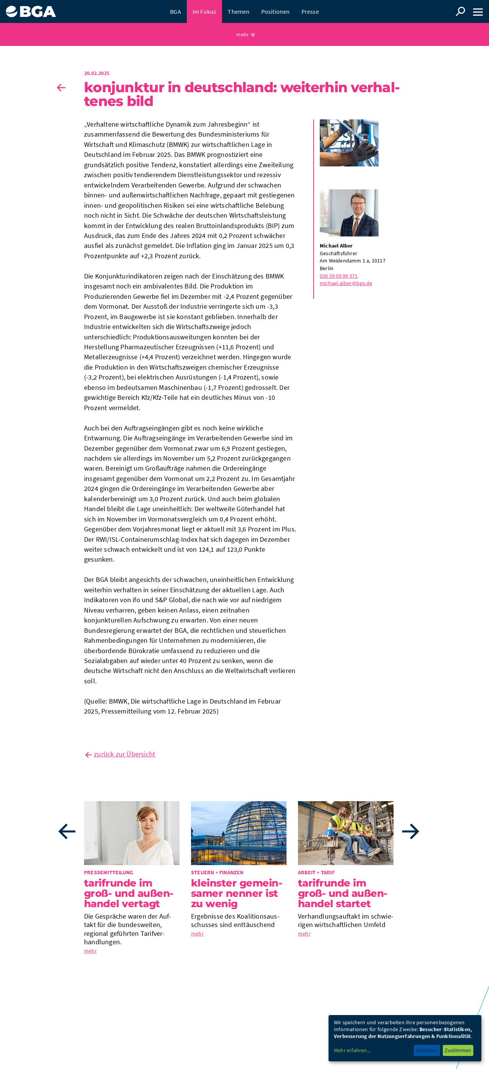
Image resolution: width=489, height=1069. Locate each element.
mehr (242, 34)
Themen (238, 11)
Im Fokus (205, 11)
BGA (175, 11)
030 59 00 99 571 (339, 275)
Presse (310, 11)
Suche (460, 11)
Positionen (275, 11)
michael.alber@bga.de (346, 283)
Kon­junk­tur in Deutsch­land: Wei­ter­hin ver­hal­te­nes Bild (242, 94)
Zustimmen (458, 1050)
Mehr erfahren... (352, 1050)
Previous (66, 831)
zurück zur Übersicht (124, 754)
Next (410, 831)
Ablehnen (427, 1050)
